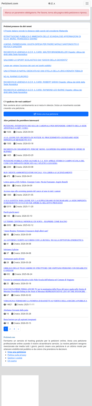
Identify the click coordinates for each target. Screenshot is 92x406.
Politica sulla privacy (17, 355)
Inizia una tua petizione (46, 114)
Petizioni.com (9, 3)
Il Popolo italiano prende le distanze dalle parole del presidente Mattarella (36, 31)
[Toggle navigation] (87, 3)
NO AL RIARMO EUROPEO (16, 77)
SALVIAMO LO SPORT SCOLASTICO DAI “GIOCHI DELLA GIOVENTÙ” (36, 60)
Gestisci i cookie (15, 358)
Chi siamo (12, 360)
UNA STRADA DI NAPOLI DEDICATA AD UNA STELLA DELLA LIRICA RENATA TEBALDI (43, 71)
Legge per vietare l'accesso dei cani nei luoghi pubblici (27, 66)
